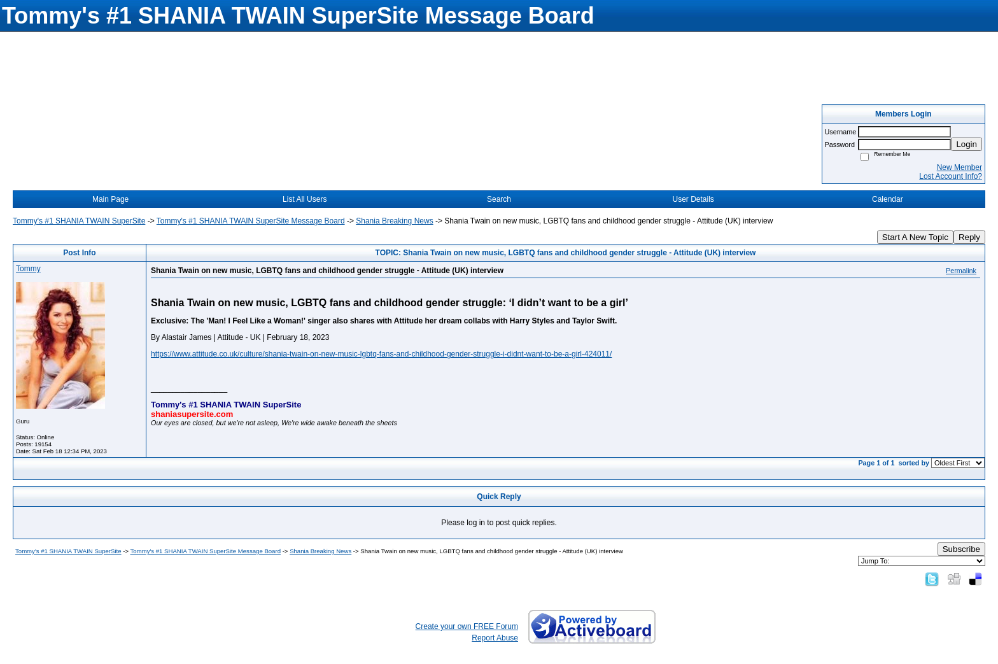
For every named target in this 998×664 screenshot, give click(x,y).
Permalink (961, 270)
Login (966, 144)
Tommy (28, 268)
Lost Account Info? (950, 176)
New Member (959, 167)
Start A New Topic (915, 237)
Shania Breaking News (394, 220)
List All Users (305, 199)
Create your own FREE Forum (467, 626)
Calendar (887, 199)
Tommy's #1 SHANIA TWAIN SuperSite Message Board (251, 220)
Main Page (110, 199)
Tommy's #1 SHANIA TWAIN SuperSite (79, 220)
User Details (692, 199)
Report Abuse (495, 637)
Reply (969, 237)
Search (499, 199)
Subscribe (961, 549)
